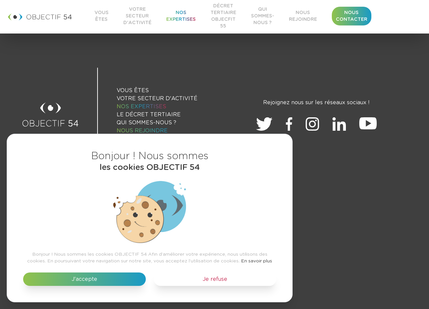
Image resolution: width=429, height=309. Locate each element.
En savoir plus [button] (256, 261)
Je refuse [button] (215, 279)
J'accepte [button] (84, 279)
